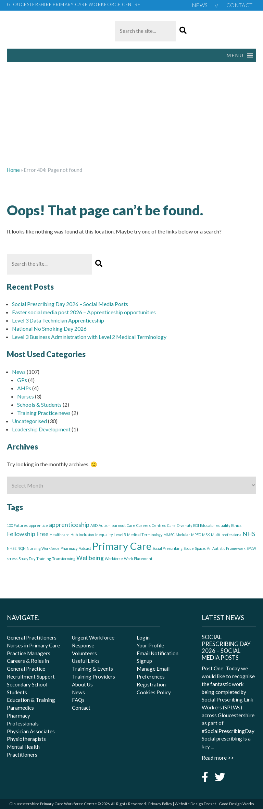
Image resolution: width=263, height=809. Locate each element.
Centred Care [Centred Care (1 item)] (164, 525)
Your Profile (150, 645)
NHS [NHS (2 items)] (248, 534)
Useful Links (86, 661)
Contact (239, 5)
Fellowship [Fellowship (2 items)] (21, 534)
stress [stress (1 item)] (12, 558)
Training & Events (92, 669)
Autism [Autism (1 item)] (105, 525)
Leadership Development (41, 429)
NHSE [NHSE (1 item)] (11, 548)
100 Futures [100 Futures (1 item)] (17, 525)
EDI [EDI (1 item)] (196, 525)
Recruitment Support (31, 676)
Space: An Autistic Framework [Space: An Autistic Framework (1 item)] (220, 548)
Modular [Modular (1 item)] (183, 534)
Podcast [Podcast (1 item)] (84, 548)
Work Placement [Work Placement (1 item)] (138, 558)
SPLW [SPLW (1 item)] (251, 548)
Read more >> (218, 758)
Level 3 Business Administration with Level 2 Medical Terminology (89, 336)
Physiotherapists (26, 739)
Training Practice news (44, 412)
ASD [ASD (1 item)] (94, 525)
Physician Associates (31, 731)
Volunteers (84, 653)
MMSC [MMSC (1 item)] (169, 534)
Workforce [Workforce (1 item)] (114, 558)
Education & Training (31, 700)
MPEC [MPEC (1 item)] (196, 534)
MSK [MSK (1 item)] (206, 534)
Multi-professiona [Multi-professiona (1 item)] (226, 534)
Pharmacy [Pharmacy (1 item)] (69, 548)
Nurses (25, 396)
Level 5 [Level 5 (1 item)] (120, 534)
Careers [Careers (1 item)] (143, 525)
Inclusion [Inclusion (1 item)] (86, 534)
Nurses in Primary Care (33, 645)
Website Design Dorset (195, 803)
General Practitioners (32, 637)
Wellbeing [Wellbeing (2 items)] (90, 557)
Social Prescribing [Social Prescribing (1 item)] (167, 548)
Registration (151, 684)
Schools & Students (39, 404)
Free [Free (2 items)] (42, 534)
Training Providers (93, 676)
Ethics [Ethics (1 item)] (236, 525)
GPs (22, 380)
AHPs (24, 388)
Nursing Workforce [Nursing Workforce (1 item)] (43, 548)
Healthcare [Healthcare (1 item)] (60, 534)
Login (143, 637)
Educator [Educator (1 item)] (207, 525)
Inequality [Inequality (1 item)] (104, 534)
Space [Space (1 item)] (189, 548)
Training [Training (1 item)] (43, 558)
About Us (82, 684)
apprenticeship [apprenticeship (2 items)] (69, 524)
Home (13, 170)
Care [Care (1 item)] (131, 525)
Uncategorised (29, 421)
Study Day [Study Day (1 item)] (26, 558)
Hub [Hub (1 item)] (74, 534)
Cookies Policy (154, 692)
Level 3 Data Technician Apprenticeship (58, 320)
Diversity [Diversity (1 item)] (184, 525)
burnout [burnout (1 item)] (119, 525)
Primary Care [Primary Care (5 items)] (121, 546)
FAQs (78, 700)
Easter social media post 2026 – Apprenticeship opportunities (84, 312)
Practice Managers (28, 653)
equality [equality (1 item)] (223, 525)
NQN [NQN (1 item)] (21, 548)
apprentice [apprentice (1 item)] (38, 525)
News (200, 5)
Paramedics (20, 708)
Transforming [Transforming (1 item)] (63, 558)
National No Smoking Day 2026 (49, 328)
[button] (183, 30)
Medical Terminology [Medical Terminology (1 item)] (144, 534)
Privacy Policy (160, 803)
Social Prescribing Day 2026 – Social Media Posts (70, 304)
